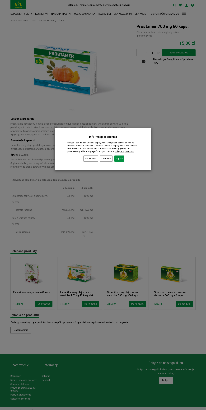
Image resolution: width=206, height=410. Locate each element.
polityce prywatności (124, 151)
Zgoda (119, 158)
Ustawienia (90, 158)
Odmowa (106, 158)
